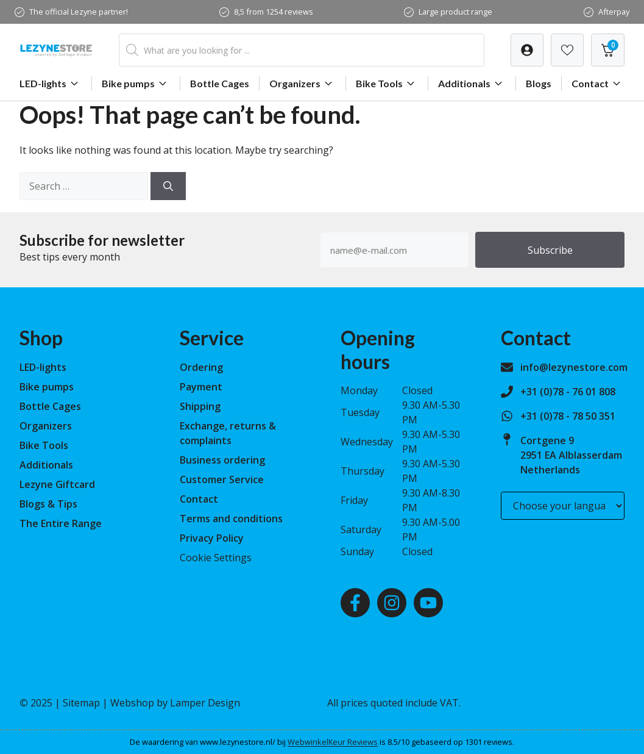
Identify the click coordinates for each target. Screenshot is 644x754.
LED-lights (50, 83)
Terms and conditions (231, 518)
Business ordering (222, 460)
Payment (201, 386)
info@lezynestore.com (574, 367)
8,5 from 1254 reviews (273, 11)
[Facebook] (355, 602)
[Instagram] (391, 602)
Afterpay (613, 11)
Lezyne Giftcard (57, 484)
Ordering (201, 367)
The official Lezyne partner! (78, 11)
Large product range (455, 11)
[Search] (168, 186)
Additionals (472, 83)
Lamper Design (205, 702)
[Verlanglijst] (527, 50)
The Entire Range (60, 523)
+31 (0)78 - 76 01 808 (567, 391)
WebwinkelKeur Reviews (333, 741)
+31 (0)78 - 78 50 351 (567, 416)
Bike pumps (136, 83)
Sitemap (81, 702)
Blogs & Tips (48, 504)
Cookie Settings (216, 557)
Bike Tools (387, 83)
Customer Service (222, 479)
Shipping (200, 406)
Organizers (302, 83)
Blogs (538, 83)
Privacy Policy (212, 538)
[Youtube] (428, 602)
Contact (597, 83)
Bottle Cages (219, 83)
